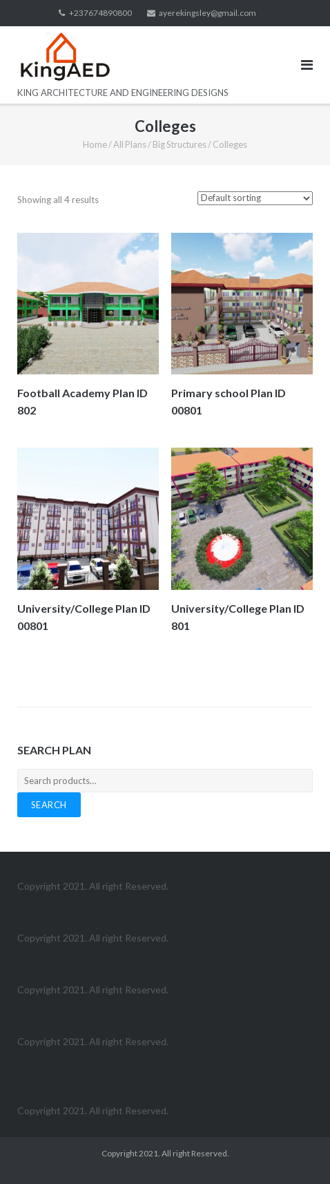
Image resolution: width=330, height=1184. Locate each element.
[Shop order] (255, 198)
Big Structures (179, 144)
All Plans (129, 144)
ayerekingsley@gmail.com (207, 13)
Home (95, 144)
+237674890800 (100, 13)
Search (49, 804)
